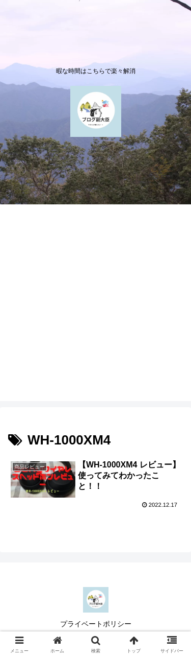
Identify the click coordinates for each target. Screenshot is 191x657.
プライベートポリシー (95, 624)
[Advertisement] (95, 305)
